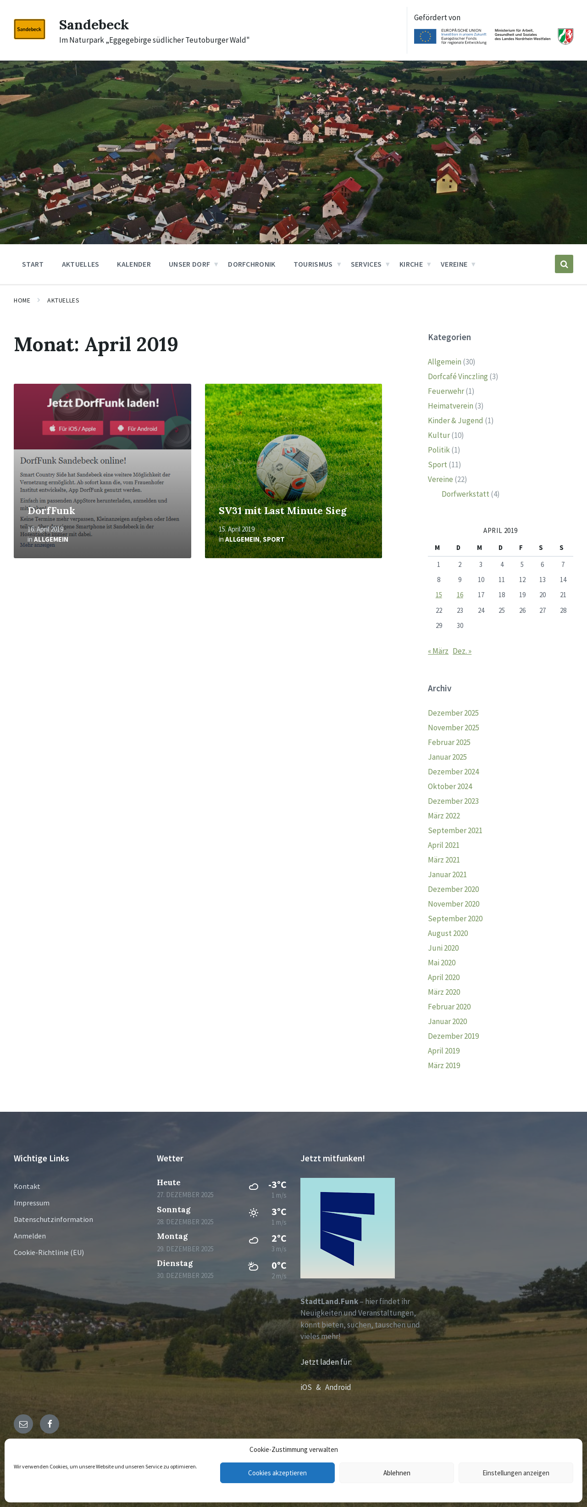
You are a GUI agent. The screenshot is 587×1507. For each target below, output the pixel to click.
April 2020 (444, 977)
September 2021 (455, 830)
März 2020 (444, 992)
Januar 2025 (447, 757)
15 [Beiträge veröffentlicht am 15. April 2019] (439, 594)
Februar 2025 (449, 742)
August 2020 (448, 933)
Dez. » (462, 651)
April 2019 (444, 1051)
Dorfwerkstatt (465, 494)
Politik (439, 450)
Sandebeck (94, 24)
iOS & (312, 1387)
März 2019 (444, 1065)
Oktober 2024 (450, 786)
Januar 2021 (447, 874)
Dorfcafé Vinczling (458, 376)
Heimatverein (450, 406)
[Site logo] (29, 37)
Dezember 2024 (453, 772)
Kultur (439, 435)
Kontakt (27, 1186)
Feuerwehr (446, 391)
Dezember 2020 (453, 889)
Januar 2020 (447, 1021)
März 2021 (444, 860)
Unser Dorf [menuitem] (189, 264)
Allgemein (51, 539)
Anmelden (30, 1235)
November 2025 (453, 728)
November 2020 (453, 904)
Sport (274, 539)
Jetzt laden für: (326, 1362)
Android (338, 1387)
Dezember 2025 (453, 713)
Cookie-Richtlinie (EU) (49, 1252)
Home (22, 300)
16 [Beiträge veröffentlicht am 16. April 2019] (460, 594)
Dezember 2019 (453, 1036)
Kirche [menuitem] (411, 264)
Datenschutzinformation (53, 1219)
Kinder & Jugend (455, 420)
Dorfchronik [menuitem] (252, 264)
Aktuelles (63, 300)
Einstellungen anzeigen (515, 1472)
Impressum (32, 1202)
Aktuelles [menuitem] (81, 264)
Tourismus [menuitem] (313, 264)
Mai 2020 (441, 963)
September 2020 (455, 918)
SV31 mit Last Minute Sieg (283, 510)
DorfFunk (51, 510)
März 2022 (444, 816)
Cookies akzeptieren (277, 1472)
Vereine (440, 479)
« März (438, 651)
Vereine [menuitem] (454, 264)
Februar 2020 (449, 1007)
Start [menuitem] (33, 264)
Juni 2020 (443, 948)
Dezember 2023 (453, 801)
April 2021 (444, 845)
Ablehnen (396, 1472)
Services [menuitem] (366, 264)
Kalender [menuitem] (134, 264)
